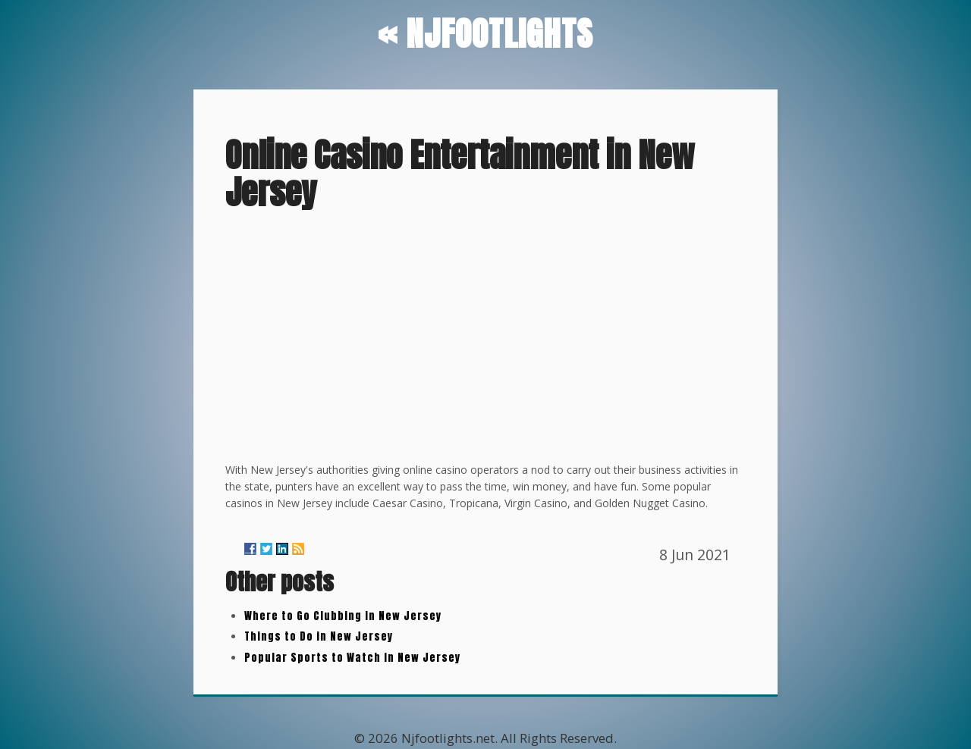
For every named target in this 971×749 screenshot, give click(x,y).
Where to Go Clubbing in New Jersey (343, 616)
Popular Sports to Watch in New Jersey (352, 658)
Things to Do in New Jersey (318, 636)
